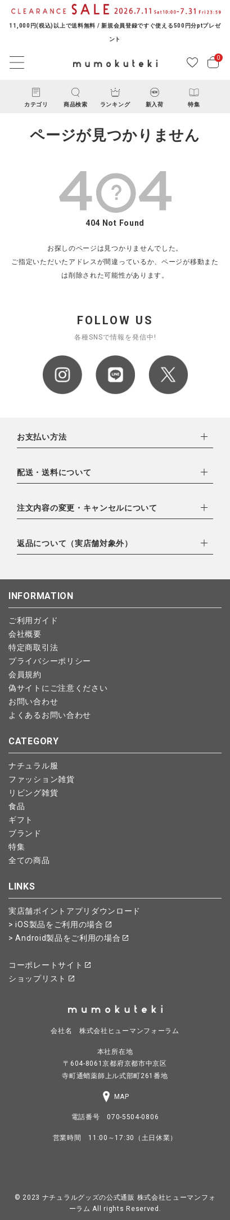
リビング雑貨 (33, 792)
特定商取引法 (33, 647)
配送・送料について (54, 472)
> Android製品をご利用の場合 (68, 937)
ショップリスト (41, 978)
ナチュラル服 (33, 765)
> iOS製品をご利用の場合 (59, 924)
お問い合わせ (33, 701)
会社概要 (25, 633)
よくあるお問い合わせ (49, 715)
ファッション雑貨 (41, 779)
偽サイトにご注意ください (57, 687)
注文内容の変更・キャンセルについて (87, 507)
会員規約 (25, 674)
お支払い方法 (41, 436)
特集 (16, 846)
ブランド (25, 833)
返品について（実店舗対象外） (75, 543)
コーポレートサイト (49, 964)
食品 (16, 806)
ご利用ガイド (33, 620)
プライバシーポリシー (49, 660)
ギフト (20, 819)
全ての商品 (29, 860)
